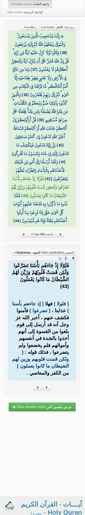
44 (17, 220)
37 (34, 69)
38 (25, 94)
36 (64, 52)
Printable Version (30, 4)
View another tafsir (42, 407)
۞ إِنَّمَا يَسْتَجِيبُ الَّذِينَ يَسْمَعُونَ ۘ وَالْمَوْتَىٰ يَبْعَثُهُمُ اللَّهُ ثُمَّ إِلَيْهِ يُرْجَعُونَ (40, 40)
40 (60, 145)
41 (62, 162)
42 (48, 178)
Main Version (25, 12)
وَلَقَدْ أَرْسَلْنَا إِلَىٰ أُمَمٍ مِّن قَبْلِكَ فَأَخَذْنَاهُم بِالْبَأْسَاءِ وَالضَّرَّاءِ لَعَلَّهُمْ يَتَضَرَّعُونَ (41, 170)
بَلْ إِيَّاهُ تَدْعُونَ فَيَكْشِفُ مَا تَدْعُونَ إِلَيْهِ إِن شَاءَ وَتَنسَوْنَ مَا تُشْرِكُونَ (40, 149)
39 (40, 120)
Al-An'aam (57, 27)
